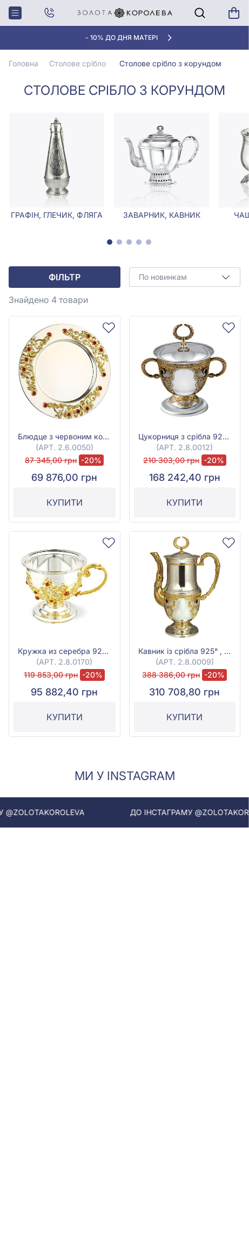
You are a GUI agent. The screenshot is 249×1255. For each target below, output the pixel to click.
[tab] (110, 242)
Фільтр (64, 277)
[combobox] (185, 277)
